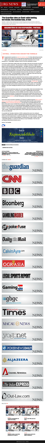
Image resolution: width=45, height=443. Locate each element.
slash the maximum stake (22, 57)
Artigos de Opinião (9, 144)
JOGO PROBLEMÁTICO (4, 9)
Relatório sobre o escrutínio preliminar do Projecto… (14, 435)
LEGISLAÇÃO (11, 7)
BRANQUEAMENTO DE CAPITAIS (28, 9)
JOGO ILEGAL (19, 9)
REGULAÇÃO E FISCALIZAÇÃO (26, 7)
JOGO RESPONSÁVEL (35, 7)
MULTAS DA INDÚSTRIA (17, 11)
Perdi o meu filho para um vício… (29, 419)
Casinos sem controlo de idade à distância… (29, 435)
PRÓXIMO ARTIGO (39, 151)
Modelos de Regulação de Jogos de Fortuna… (13, 419)
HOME (2, 7)
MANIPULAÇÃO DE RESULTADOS (6, 11)
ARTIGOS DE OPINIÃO (25, 11)
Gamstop (12, 96)
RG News (5, 50)
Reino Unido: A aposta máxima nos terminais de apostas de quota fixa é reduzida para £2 (11, 153)
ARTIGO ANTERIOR (5, 151)
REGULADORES (16, 7)
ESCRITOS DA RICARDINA (35, 11)
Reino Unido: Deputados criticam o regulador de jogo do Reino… (32, 4)
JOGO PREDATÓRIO (12, 9)
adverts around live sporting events (13, 102)
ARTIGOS (9, 417)
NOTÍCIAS (28, 2)
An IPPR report (35, 81)
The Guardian (15, 144)
